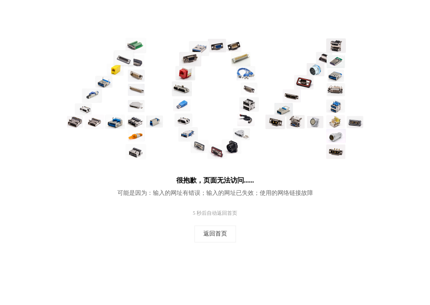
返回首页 (215, 234)
